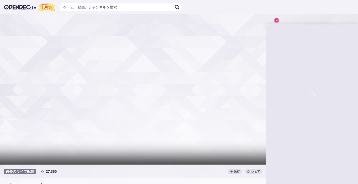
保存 (235, 171)
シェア (253, 171)
